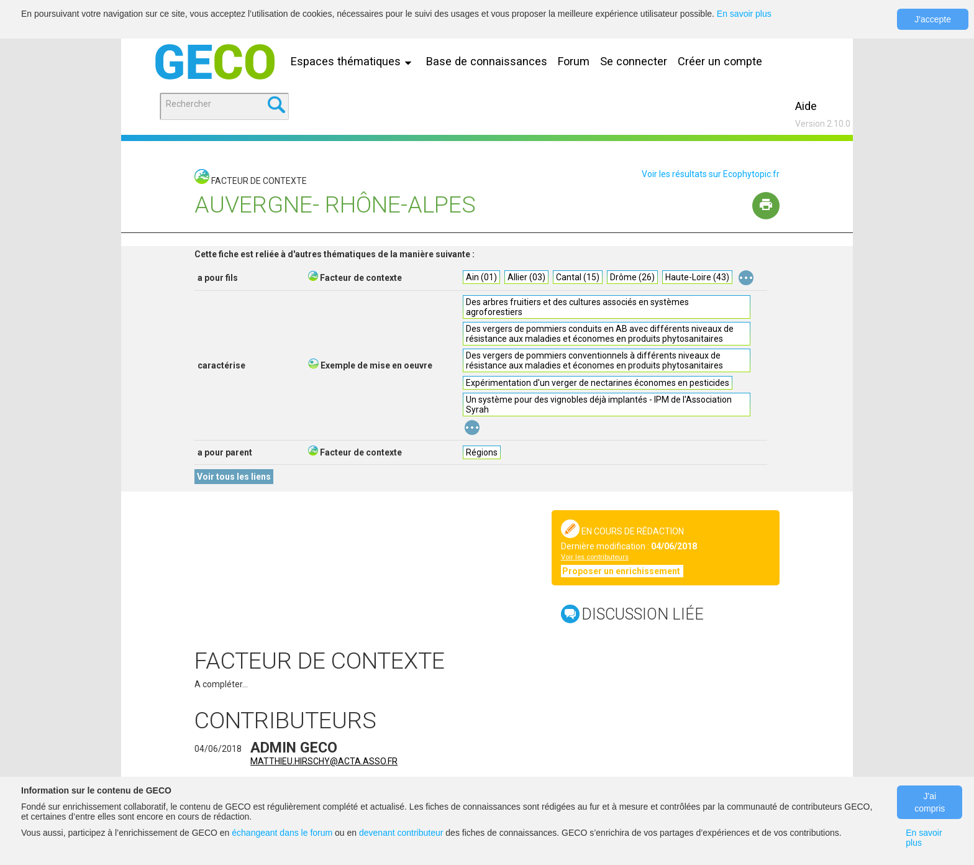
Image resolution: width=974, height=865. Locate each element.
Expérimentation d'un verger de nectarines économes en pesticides (597, 383)
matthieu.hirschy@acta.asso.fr (324, 761)
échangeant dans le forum (282, 833)
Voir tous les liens (234, 477)
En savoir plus (744, 14)
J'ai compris (929, 802)
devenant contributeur (401, 833)
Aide (806, 105)
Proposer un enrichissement (622, 571)
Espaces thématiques (354, 61)
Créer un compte (720, 61)
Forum (573, 61)
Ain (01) (481, 277)
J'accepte (932, 19)
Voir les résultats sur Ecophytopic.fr (711, 174)
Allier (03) (526, 277)
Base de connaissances (486, 61)
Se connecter (633, 61)
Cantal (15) (577, 277)
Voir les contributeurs (595, 557)
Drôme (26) (632, 277)
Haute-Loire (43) (697, 277)
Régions (482, 452)
